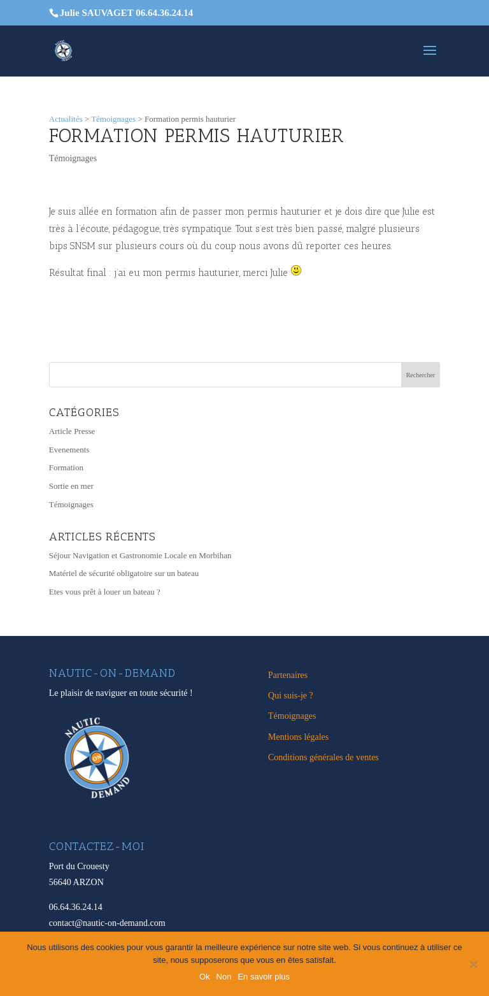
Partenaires (288, 675)
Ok (204, 976)
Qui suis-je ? (290, 695)
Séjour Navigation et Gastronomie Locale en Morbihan (140, 555)
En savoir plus (263, 976)
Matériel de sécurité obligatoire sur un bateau (124, 573)
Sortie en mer (71, 486)
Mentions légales (298, 737)
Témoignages (73, 158)
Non (224, 976)
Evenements (69, 449)
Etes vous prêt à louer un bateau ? (104, 591)
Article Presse (72, 431)
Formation (66, 467)
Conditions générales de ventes (323, 757)
